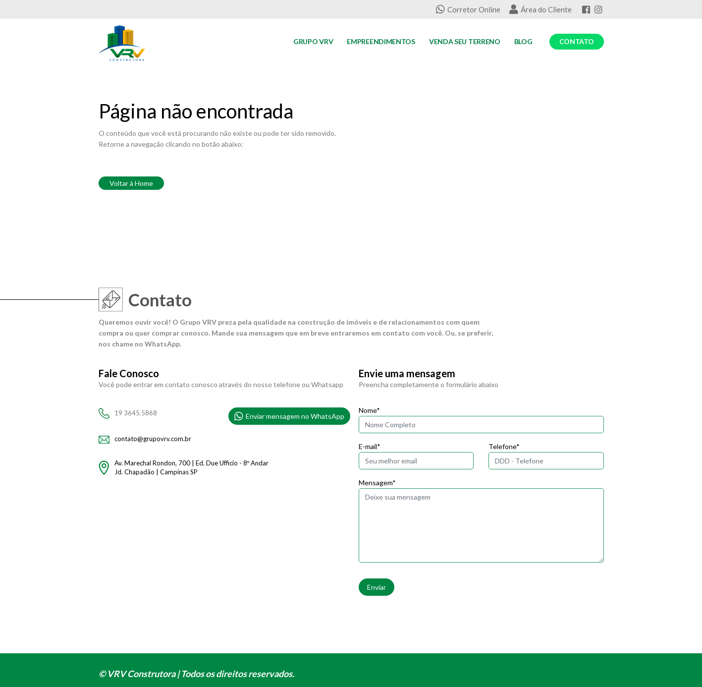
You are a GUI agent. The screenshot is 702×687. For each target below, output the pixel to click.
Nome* (369, 410)
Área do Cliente (540, 9)
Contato (576, 41)
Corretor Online (468, 9)
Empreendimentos (381, 41)
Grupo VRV (313, 41)
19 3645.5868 (135, 413)
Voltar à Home (131, 183)
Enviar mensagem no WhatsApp (289, 416)
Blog (523, 41)
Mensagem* (377, 482)
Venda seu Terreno (464, 41)
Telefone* (504, 446)
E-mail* (369, 446)
